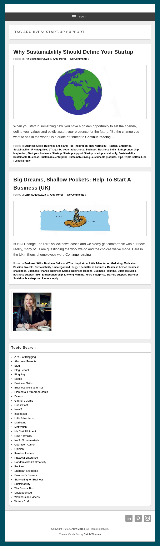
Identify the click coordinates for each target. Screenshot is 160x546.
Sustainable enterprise (54, 157)
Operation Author (24, 444)
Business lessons (81, 270)
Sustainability (21, 149)
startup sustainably (105, 153)
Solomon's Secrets (25, 475)
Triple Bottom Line (135, 157)
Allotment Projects (25, 361)
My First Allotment (25, 431)
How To (18, 409)
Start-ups (133, 274)
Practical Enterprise (119, 145)
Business (91, 149)
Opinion (19, 448)
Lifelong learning (74, 274)
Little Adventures (99, 263)
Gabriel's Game (23, 400)
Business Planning (105, 270)
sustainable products (104, 157)
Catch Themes (92, 534)
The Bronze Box (24, 488)
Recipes (19, 466)
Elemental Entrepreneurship (31, 391)
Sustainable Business (26, 157)
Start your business (39, 153)
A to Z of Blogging (25, 357)
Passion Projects (23, 267)
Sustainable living (79, 157)
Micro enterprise (95, 274)
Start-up (57, 153)
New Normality (97, 145)
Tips (120, 157)
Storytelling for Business (28, 479)
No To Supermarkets (26, 440)
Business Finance (38, 270)
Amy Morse (59, 58)
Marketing (117, 263)
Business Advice (117, 267)
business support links (27, 274)
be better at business (71, 149)
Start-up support (73, 153)
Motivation (130, 263)
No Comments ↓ (79, 58)
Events (18, 396)
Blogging (19, 374)
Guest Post (21, 405)
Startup (88, 153)
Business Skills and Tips (59, 145)
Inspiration (81, 145)
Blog (17, 365)
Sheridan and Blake (26, 470)
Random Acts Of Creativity (30, 462)
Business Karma (60, 270)
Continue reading (100, 137)
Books (18, 378)
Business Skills (33, 145)
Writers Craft (22, 501)
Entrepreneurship (128, 149)
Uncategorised (39, 149)
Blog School (21, 370)
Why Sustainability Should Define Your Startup (73, 52)
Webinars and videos (27, 497)
